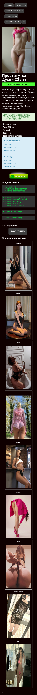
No (18, 392)
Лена (18, 343)
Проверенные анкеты (14, 11)
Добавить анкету (12, 22)
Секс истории (11, 16)
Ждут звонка (21, 5)
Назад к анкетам (18, 231)
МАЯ (18, 641)
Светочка (18, 293)
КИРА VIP (18, 442)
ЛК (24, 22)
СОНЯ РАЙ (18, 243)
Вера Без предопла (18, 591)
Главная (9, 5)
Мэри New (18, 492)
